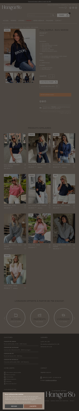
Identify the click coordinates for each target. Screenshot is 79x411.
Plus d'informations (10, 402)
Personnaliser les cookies (24, 402)
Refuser (14, 406)
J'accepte (33, 406)
